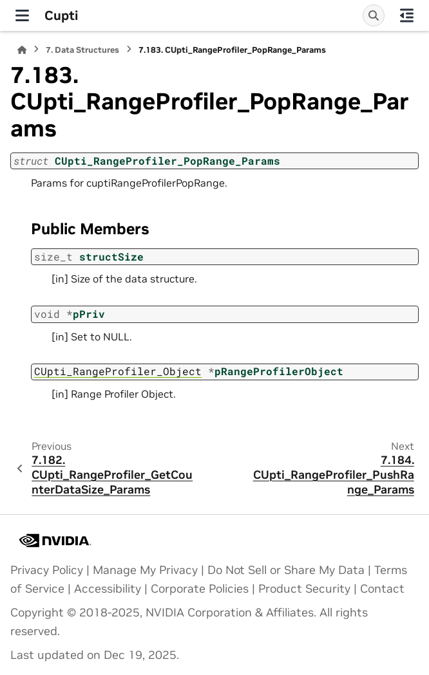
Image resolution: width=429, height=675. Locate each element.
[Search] (374, 15)
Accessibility (107, 589)
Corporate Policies (200, 589)
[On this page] (407, 15)
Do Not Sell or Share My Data (286, 570)
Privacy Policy (46, 570)
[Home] (21, 50)
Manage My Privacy (145, 570)
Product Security (304, 589)
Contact (382, 589)
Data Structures (82, 49)
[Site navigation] (22, 15)
